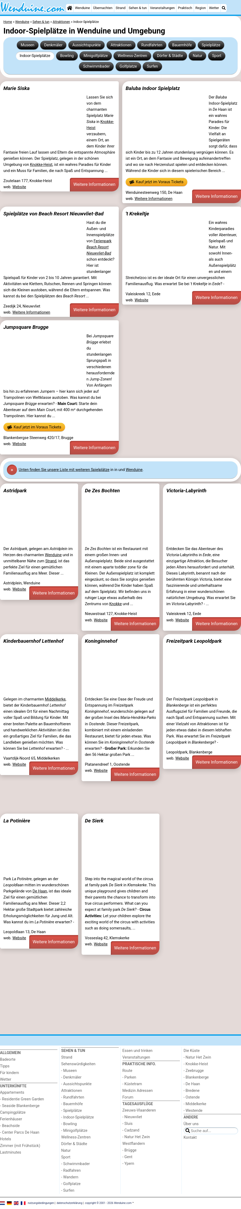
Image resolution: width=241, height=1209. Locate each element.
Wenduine (82, 8)
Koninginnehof (101, 641)
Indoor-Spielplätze (35, 56)
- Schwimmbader (75, 1164)
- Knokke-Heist (196, 1064)
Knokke (115, 604)
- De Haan (192, 1084)
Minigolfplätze (96, 56)
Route (127, 1070)
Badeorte (7, 1059)
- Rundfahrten (72, 1097)
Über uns (191, 1124)
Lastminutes (10, 1152)
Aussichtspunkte (86, 45)
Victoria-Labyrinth (186, 490)
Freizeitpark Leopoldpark (194, 641)
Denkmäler (53, 45)
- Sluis (127, 1123)
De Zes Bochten (102, 490)
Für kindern (9, 1073)
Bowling (67, 56)
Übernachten (102, 8)
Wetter (214, 8)
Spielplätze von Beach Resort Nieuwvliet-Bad (53, 214)
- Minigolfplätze (74, 1130)
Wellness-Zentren (132, 56)
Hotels (5, 1139)
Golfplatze (128, 66)
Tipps (5, 1066)
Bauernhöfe (182, 45)
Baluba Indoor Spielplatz (153, 88)
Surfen (152, 66)
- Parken (129, 1077)
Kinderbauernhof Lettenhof (33, 641)
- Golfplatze (71, 1184)
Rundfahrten (151, 45)
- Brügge (129, 1150)
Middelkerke (55, 699)
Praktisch (185, 8)
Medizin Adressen (137, 1090)
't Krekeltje (137, 214)
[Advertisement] (120, 797)
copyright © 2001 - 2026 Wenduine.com (108, 1203)
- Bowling (69, 1124)
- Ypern (128, 1163)
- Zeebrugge (194, 1070)
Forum (127, 1097)
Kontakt (190, 1137)
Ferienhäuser (11, 1119)
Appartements (12, 1092)
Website (19, 187)
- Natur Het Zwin (136, 1137)
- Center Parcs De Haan (19, 1132)
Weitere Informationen (94, 184)
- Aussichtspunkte (76, 1084)
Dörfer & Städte (170, 56)
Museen (27, 45)
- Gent (127, 1157)
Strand (120, 8)
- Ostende (192, 1097)
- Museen (69, 1070)
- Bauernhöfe (72, 1104)
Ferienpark (99, 247)
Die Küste (192, 1050)
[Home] (69, 8)
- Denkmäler (71, 1077)
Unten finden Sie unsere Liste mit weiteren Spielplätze (64, 470)
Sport (216, 56)
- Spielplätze (71, 1110)
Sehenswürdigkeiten (78, 1064)
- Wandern (69, 1177)
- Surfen (67, 1190)
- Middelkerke (195, 1104)
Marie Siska (16, 88)
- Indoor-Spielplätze (77, 1117)
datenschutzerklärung (69, 1203)
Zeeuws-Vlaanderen (139, 1110)
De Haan (40, 891)
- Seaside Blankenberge (20, 1106)
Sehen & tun (138, 8)
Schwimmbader (96, 66)
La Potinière (16, 821)
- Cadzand (130, 1130)
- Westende (193, 1110)
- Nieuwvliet (132, 1117)
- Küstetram (132, 1084)
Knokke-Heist (41, 164)
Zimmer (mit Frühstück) (20, 1146)
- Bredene (192, 1090)
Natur (197, 56)
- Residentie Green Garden (22, 1099)
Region (200, 8)
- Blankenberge (196, 1077)
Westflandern (133, 1143)
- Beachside (10, 1126)
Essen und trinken (137, 1050)
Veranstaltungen (162, 8)
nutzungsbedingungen (41, 1203)
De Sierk (94, 821)
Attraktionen (121, 45)
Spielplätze (211, 45)
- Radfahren (71, 1170)
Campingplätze (13, 1112)
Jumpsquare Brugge (26, 327)
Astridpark (15, 490)
